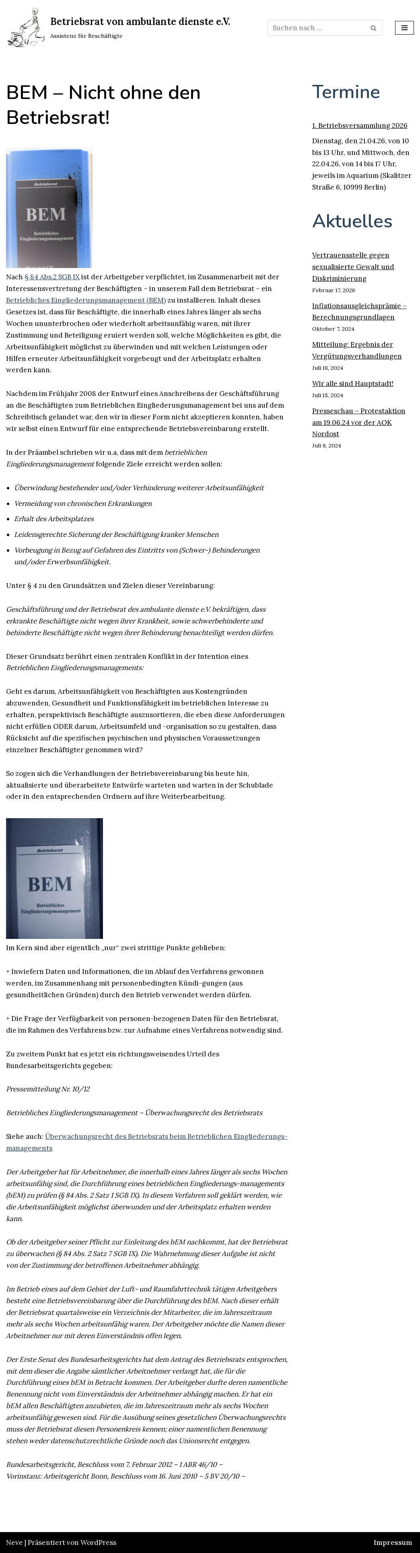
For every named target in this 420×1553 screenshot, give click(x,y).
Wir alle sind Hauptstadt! (352, 383)
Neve (14, 1542)
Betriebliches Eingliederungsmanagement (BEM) (86, 300)
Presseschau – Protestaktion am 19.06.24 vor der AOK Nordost (359, 422)
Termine (346, 92)
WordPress (98, 1542)
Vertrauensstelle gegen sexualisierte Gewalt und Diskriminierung (353, 267)
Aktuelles (352, 221)
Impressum (393, 1542)
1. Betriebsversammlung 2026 (360, 125)
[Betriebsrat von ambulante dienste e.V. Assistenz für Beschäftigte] (118, 28)
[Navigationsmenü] (404, 28)
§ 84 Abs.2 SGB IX (52, 276)
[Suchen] (316, 28)
